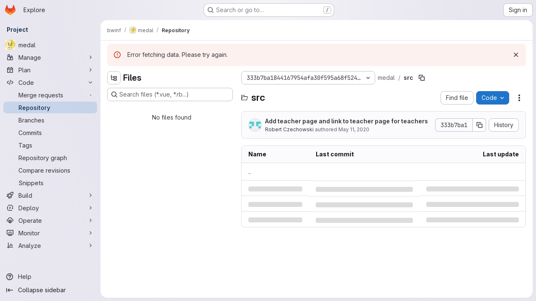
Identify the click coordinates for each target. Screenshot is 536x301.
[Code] (50, 82)
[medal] (50, 45)
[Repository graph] (50, 157)
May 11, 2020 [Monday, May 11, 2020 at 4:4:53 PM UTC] (353, 129)
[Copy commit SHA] (479, 125)
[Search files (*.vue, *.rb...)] (170, 94)
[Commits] (50, 132)
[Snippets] (50, 183)
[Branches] (50, 120)
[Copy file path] (421, 77)
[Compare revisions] (50, 170)
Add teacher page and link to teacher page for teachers (346, 121)
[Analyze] (50, 245)
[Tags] (50, 145)
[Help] (50, 277)
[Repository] (50, 107)
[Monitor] (50, 233)
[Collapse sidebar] (50, 290)
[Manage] (50, 57)
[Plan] (50, 70)
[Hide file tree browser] (114, 77)
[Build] (50, 195)
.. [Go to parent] (249, 171)
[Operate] (50, 220)
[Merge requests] (50, 95)
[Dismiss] (516, 55)
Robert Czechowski (289, 129)
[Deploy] (50, 208)
